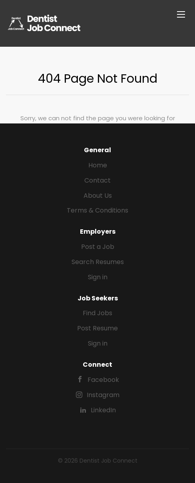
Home (97, 165)
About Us (98, 195)
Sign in (97, 277)
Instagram (103, 395)
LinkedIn (103, 410)
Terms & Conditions (97, 210)
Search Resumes (98, 261)
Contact (97, 180)
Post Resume (97, 328)
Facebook (103, 379)
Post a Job (97, 246)
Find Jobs (97, 313)
